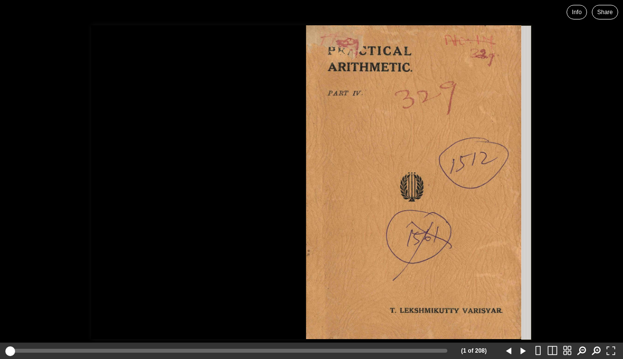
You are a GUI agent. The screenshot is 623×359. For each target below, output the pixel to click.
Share (605, 12)
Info (577, 12)
